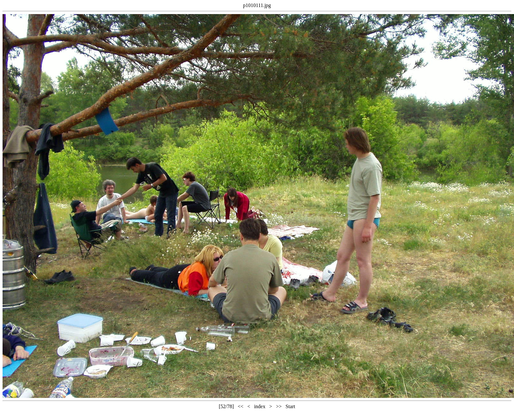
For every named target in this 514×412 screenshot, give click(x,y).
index (260, 406)
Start (290, 406)
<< (241, 406)
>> (279, 406)
